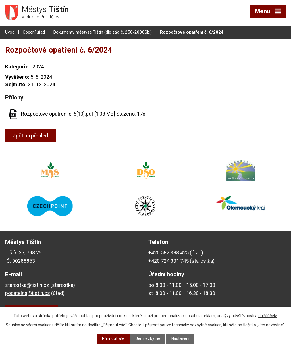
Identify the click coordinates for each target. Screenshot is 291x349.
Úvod (9, 32)
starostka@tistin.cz (27, 286)
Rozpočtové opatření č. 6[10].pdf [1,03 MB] (68, 114)
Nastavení (180, 338)
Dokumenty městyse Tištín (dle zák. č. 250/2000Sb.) (102, 32)
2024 (38, 67)
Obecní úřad (34, 32)
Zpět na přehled (30, 136)
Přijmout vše (113, 338)
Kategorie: (17, 67)
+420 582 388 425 (168, 253)
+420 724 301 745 (168, 261)
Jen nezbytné (148, 338)
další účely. (267, 316)
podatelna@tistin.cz (27, 294)
